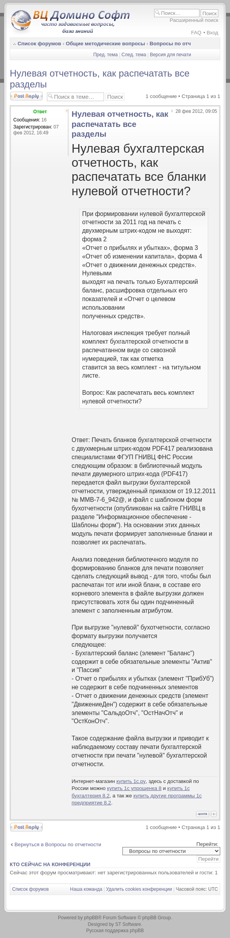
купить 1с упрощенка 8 (134, 788)
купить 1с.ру (131, 781)
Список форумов (39, 43)
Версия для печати (170, 54)
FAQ (196, 33)
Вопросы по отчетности (180, 43)
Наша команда (86, 889)
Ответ (40, 111)
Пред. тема (105, 54)
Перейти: (207, 844)
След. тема (134, 54)
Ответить (26, 96)
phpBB (91, 917)
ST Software (128, 924)
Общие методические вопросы (105, 43)
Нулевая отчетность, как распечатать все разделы (120, 124)
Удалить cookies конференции (139, 889)
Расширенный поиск (194, 20)
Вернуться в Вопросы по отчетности (57, 844)
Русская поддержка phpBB (115, 930)
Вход (212, 33)
